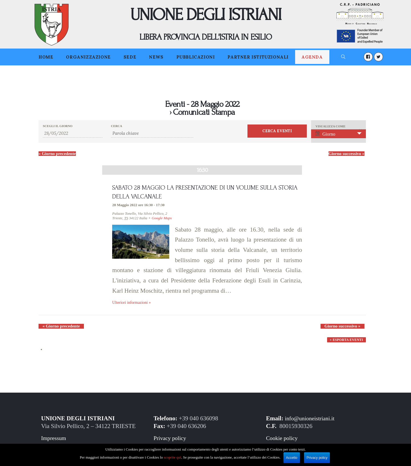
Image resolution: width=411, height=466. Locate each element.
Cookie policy (283, 440)
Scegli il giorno (57, 126)
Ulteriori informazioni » (132, 304)
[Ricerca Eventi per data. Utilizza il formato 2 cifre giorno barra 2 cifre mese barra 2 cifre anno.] (72, 133)
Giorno (325, 133)
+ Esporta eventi (346, 344)
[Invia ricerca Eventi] (277, 131)
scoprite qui (172, 457)
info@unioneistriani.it (311, 420)
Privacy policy (171, 440)
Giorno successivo (346, 153)
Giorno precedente (57, 153)
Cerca (116, 126)
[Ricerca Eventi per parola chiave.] (152, 133)
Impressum (54, 440)
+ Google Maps (160, 219)
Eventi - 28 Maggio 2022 (202, 104)
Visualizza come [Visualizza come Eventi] (330, 126)
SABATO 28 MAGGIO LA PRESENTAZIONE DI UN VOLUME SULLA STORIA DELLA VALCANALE (201, 193)
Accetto (291, 458)
